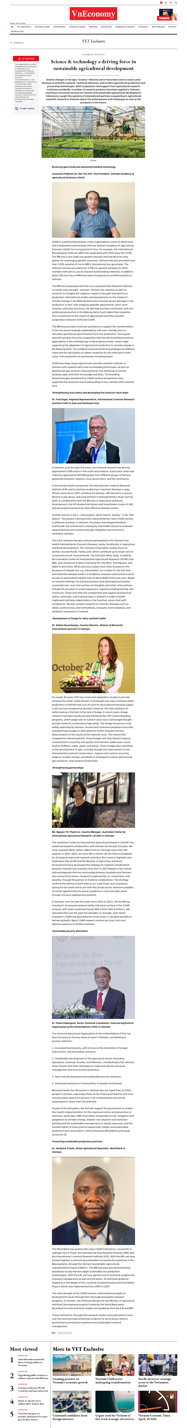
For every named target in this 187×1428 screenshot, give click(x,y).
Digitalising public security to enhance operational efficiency (33, 1377)
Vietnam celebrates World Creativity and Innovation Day (33, 1389)
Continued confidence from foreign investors (70, 1417)
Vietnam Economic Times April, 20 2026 (154, 1417)
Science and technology (64, 1333)
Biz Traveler (158, 27)
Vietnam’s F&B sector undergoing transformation (112, 1380)
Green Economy (77, 27)
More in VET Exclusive (78, 1349)
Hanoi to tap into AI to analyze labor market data (31, 1402)
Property (143, 27)
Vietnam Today (42, 27)
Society (172, 27)
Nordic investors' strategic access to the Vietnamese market (154, 1382)
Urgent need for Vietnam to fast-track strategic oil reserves (114, 1417)
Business (93, 27)
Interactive (17, 31)
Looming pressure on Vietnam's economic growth (70, 1380)
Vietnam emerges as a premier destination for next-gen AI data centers (33, 1416)
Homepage (16, 42)
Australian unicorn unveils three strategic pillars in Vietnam (31, 1362)
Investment (60, 27)
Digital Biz (106, 27)
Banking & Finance (125, 27)
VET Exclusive (24, 27)
